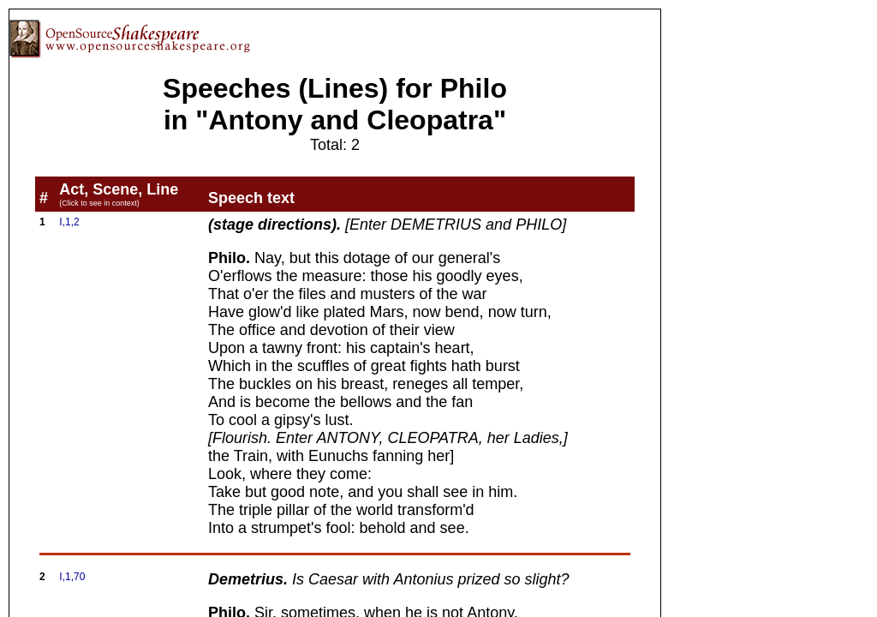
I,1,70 (72, 577)
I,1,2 (69, 222)
